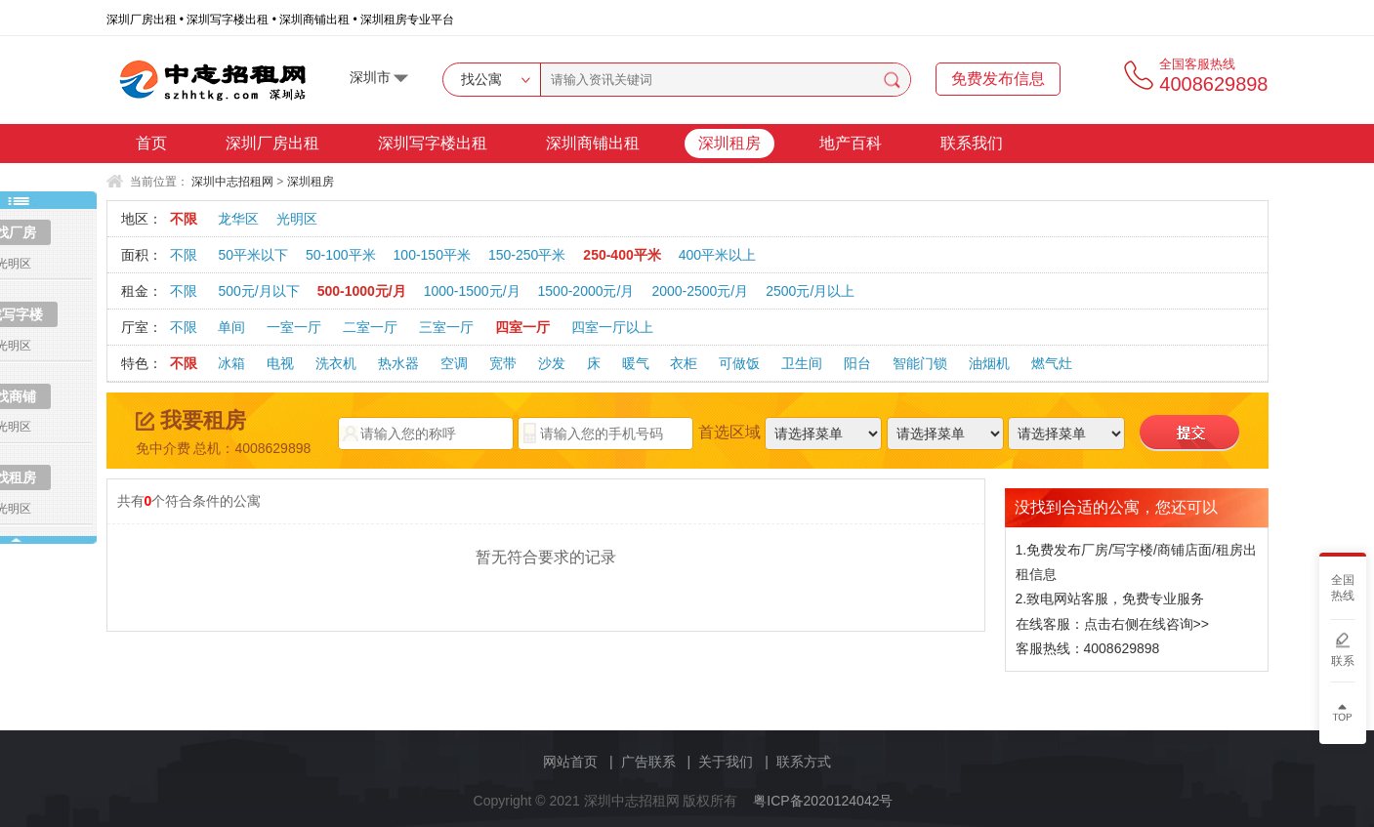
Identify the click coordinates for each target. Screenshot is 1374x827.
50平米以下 (253, 255)
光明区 (296, 219)
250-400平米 (621, 255)
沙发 (551, 363)
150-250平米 (526, 255)
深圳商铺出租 (593, 143)
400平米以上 (717, 255)
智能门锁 (920, 363)
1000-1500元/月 (472, 291)
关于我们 (725, 761)
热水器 (398, 363)
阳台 (857, 363)
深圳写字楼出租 (432, 143)
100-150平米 (432, 255)
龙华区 (238, 219)
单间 (231, 327)
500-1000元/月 (361, 291)
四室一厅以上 (612, 327)
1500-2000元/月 (586, 291)
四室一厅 (522, 327)
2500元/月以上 (810, 291)
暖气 (635, 363)
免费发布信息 (998, 78)
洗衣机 (335, 363)
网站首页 (570, 761)
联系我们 (971, 143)
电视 (280, 363)
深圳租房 (729, 143)
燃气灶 (1051, 363)
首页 (151, 143)
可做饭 (739, 363)
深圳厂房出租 (272, 143)
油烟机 (989, 363)
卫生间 (801, 363)
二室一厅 (370, 327)
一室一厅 (294, 327)
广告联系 (648, 761)
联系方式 (803, 761)
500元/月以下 (258, 291)
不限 (183, 219)
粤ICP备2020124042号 (823, 800)
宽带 (503, 363)
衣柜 (683, 363)
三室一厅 (446, 327)
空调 (454, 363)
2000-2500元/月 (699, 291)
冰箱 (231, 363)
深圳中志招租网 (232, 181)
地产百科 (850, 143)
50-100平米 (341, 255)
